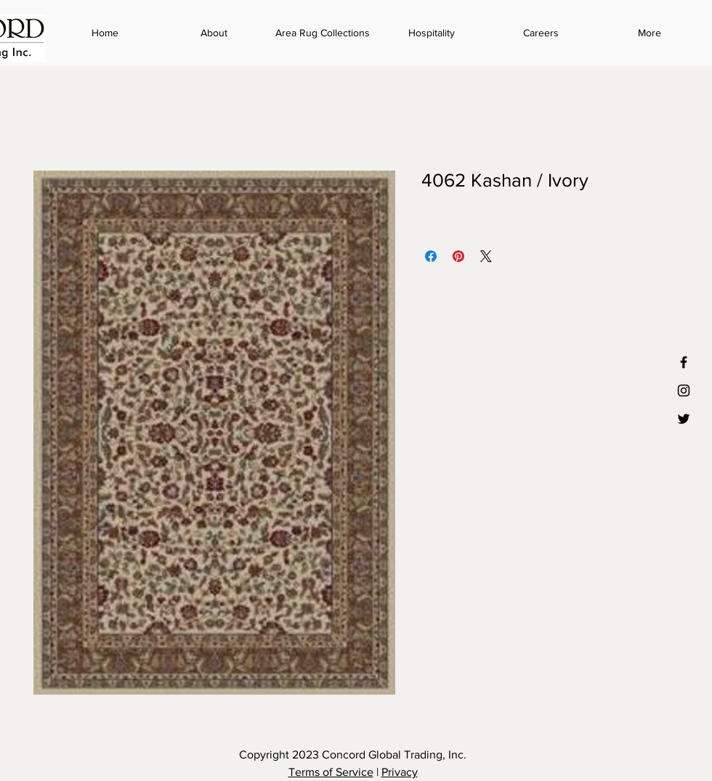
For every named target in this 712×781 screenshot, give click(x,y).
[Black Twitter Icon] (684, 419)
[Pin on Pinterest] (458, 256)
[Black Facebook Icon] (684, 362)
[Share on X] (486, 256)
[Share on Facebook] (431, 256)
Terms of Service (330, 772)
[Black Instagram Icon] (684, 390)
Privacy (399, 772)
